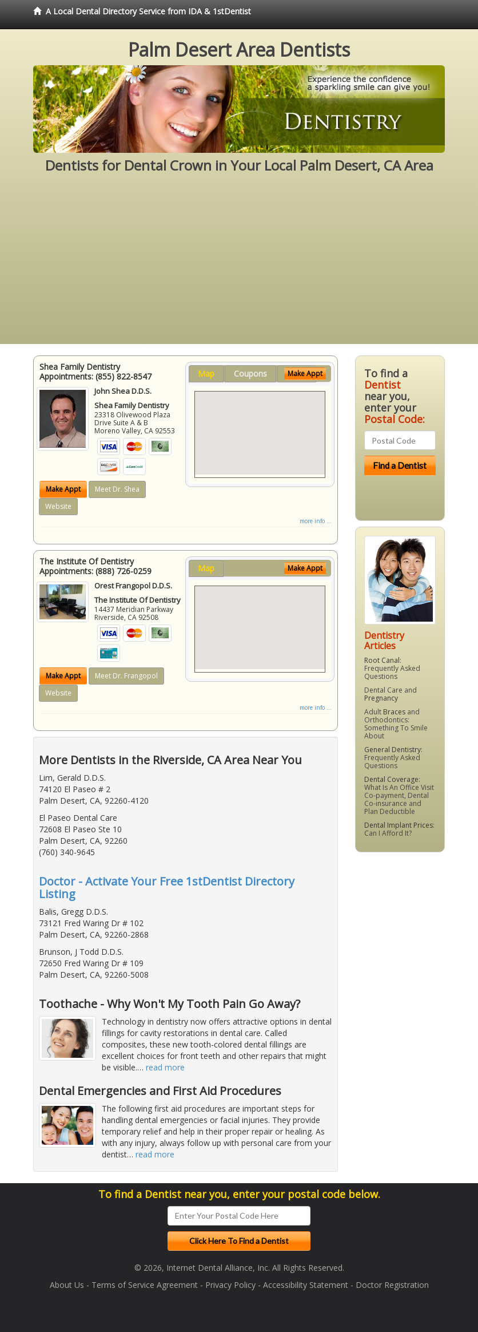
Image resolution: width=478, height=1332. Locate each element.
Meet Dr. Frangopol (126, 676)
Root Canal (382, 660)
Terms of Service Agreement (144, 1284)
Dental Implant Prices (398, 825)
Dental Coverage (391, 779)
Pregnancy (381, 698)
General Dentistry (392, 749)
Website (58, 506)
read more (165, 1067)
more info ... (316, 521)
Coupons (250, 373)
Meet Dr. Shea (117, 489)
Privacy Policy (230, 1284)
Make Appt (63, 489)
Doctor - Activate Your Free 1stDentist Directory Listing (166, 887)
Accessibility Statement (305, 1284)
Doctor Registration (392, 1284)
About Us (67, 1284)
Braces (394, 712)
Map (206, 373)
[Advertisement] (239, 264)
